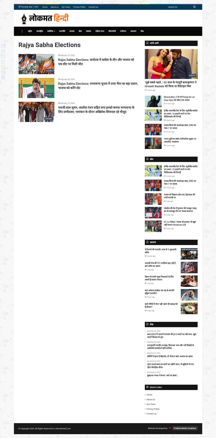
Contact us (93, 7)
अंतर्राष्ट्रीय (39, 31)
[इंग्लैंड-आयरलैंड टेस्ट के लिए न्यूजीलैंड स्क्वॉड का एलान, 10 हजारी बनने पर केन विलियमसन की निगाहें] (153, 115)
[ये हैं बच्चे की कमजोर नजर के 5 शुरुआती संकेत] (189, 254)
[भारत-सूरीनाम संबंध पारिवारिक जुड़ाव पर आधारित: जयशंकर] (153, 143)
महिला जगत (99, 31)
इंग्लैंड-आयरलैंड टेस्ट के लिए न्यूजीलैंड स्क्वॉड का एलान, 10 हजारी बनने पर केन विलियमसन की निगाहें (180, 113)
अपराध (71, 31)
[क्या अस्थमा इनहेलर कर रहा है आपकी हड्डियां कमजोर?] (189, 295)
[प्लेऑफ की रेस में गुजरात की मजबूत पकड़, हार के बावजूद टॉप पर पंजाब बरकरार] (153, 212)
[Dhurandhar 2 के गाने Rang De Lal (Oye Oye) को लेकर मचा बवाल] (153, 101)
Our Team (66, 7)
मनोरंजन (123, 31)
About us (55, 7)
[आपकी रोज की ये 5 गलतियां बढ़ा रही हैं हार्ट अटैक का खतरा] (189, 267)
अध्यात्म (133, 31)
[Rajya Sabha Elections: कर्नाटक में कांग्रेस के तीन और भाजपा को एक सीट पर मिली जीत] (36, 64)
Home (45, 7)
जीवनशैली (112, 31)
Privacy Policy (79, 7)
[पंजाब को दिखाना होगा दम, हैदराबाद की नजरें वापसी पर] (153, 199)
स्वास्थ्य (88, 31)
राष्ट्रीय (30, 31)
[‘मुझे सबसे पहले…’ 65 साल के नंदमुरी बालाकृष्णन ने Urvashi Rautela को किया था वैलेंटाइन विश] (171, 64)
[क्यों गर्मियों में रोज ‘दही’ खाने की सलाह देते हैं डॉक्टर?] (189, 308)
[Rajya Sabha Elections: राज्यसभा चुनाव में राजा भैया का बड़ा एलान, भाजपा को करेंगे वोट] (36, 88)
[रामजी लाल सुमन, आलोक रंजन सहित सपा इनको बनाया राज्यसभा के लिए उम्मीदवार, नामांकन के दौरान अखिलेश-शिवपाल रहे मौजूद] (36, 112)
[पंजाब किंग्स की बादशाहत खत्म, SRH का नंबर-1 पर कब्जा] (153, 129)
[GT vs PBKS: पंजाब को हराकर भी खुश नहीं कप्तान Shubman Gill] (153, 226)
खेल (80, 31)
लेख (142, 31)
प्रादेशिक (50, 31)
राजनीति (62, 31)
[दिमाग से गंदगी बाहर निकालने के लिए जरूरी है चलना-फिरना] (189, 281)
